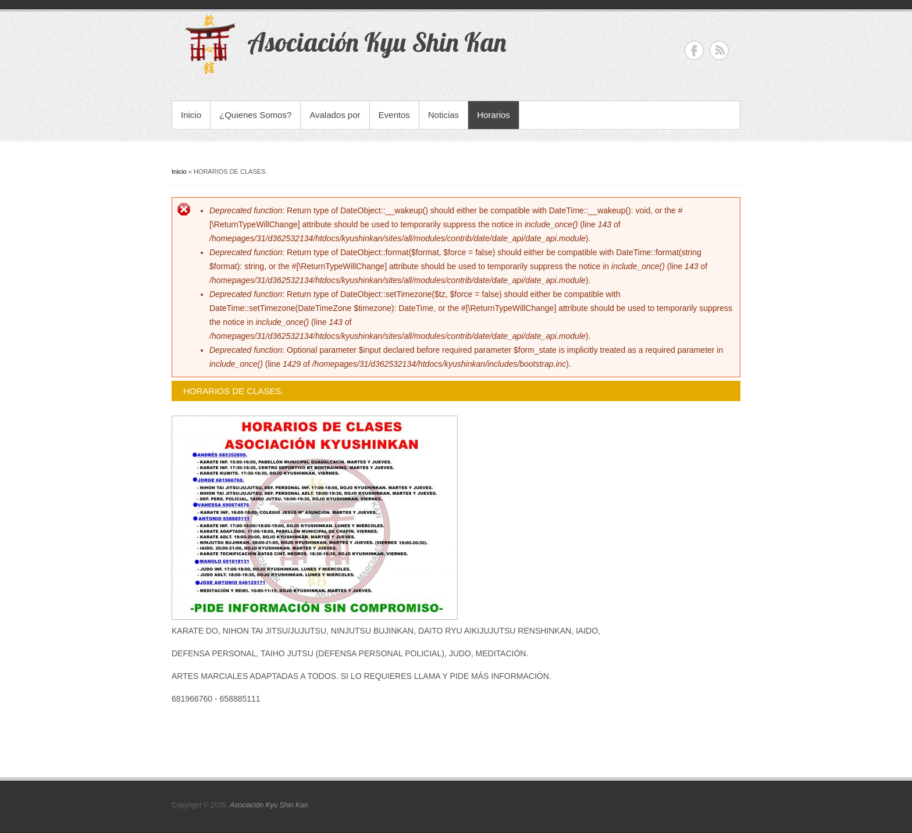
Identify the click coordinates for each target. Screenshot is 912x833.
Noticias (443, 115)
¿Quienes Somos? (255, 115)
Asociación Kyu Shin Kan (269, 805)
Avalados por (334, 115)
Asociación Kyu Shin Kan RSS (719, 50)
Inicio (191, 115)
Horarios (493, 115)
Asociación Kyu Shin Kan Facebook (694, 50)
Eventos (394, 115)
